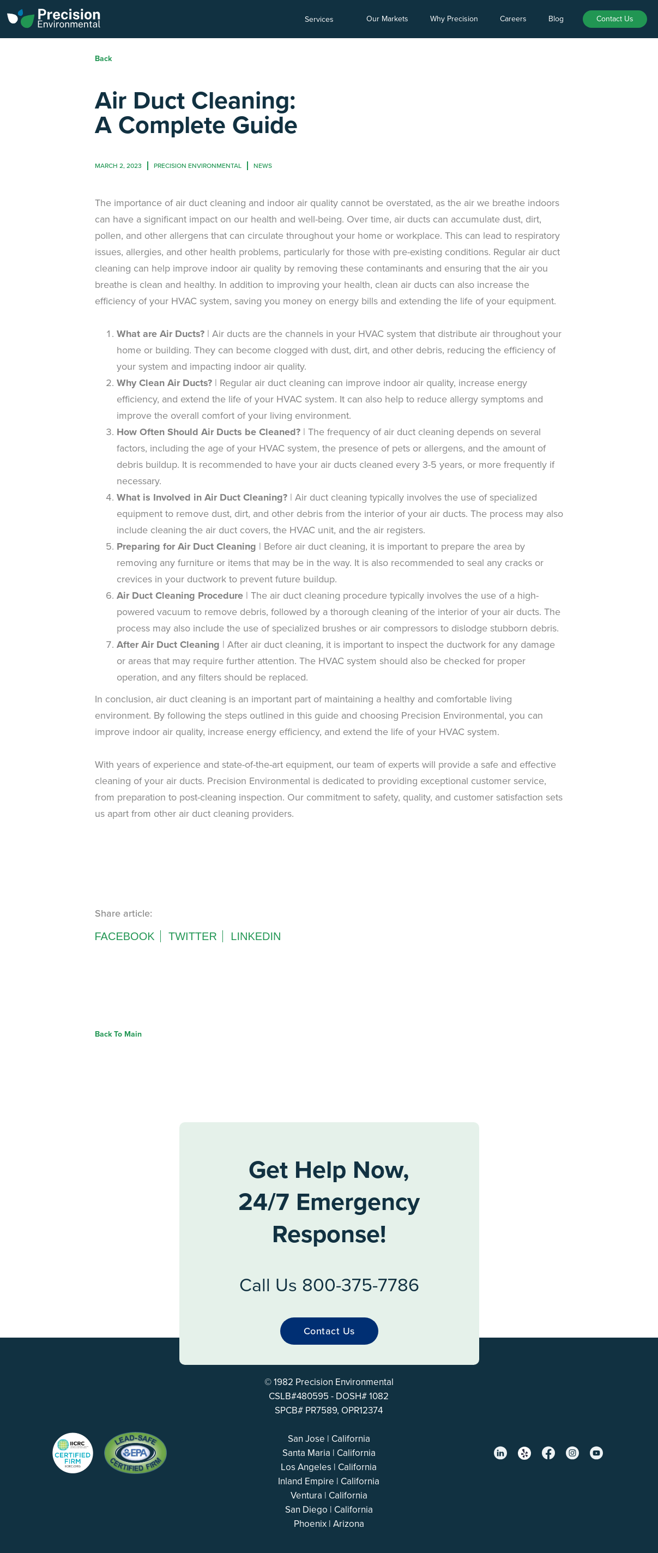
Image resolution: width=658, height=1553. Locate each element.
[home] (54, 16)
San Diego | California (329, 1509)
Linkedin (256, 936)
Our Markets (387, 19)
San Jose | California (329, 1439)
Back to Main (118, 1033)
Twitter (192, 936)
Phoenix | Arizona (329, 1524)
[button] (324, 19)
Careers (513, 19)
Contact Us (614, 19)
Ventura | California (329, 1495)
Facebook (125, 936)
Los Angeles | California (329, 1467)
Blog (556, 19)
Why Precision (454, 19)
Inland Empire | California (328, 1481)
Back (103, 58)
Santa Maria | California (329, 1453)
